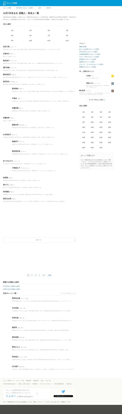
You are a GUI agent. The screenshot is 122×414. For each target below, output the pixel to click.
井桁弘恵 (15, 318)
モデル (13, 134)
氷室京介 (6, 54)
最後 (49, 275)
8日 (109, 117)
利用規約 (35, 384)
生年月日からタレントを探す (88, 51)
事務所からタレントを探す (87, 67)
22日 (92, 137)
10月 (30, 40)
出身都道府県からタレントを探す (90, 54)
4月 (67, 30)
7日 (101, 117)
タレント (12, 46)
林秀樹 (5, 178)
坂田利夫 (6, 81)
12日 (109, 122)
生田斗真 (6, 46)
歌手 (11, 53)
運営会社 (69, 384)
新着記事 (28, 380)
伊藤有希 (6, 118)
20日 (109, 132)
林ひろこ (6, 185)
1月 (12, 30)
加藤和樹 (15, 108)
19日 (100, 132)
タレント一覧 (20, 380)
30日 (92, 147)
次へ (44, 275)
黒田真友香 (16, 151)
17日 (83, 132)
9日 (84, 122)
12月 (67, 40)
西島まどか (89, 83)
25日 (83, 142)
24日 (109, 137)
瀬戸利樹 (6, 67)
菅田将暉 (15, 337)
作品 (42, 380)
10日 (92, 122)
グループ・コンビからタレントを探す (91, 64)
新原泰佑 (15, 88)
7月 (49, 35)
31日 (100, 147)
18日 (92, 132)
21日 (83, 137)
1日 (84, 112)
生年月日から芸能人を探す (11, 286)
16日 (109, 127)
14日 (92, 127)
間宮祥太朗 (16, 298)
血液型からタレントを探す (87, 59)
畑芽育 (14, 327)
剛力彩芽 (82, 90)
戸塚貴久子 (16, 168)
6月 (30, 35)
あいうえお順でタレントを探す (89, 49)
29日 (83, 147)
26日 (92, 142)
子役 (22, 347)
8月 (67, 35)
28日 (109, 142)
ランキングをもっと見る (96, 99)
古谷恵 (88, 76)
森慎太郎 (15, 125)
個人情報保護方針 (59, 384)
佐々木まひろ (8, 161)
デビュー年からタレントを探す (89, 57)
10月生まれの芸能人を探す (11, 289)
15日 (100, 127)
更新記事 (36, 380)
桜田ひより (16, 347)
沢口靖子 (15, 366)
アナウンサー (24, 168)
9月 (12, 40)
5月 (12, 35)
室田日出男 (7, 199)
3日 (101, 112)
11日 (100, 122)
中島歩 (14, 98)
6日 (92, 117)
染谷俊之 (15, 357)
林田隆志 (6, 192)
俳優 (20, 88)
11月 (48, 40)
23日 (100, 137)
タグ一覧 (48, 380)
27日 (100, 142)
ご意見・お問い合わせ (24, 384)
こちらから (87, 167)
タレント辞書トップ (8, 380)
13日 (83, 127)
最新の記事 (82, 46)
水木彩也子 (7, 134)
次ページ (38, 240)
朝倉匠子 (15, 141)
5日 (84, 117)
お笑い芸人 (12, 81)
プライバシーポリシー (46, 384)
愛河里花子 (7, 74)
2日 (92, 112)
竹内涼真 (15, 308)
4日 (109, 112)
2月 (30, 30)
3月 (49, 30)
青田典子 (6, 61)
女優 (13, 74)
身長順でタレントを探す (87, 62)
